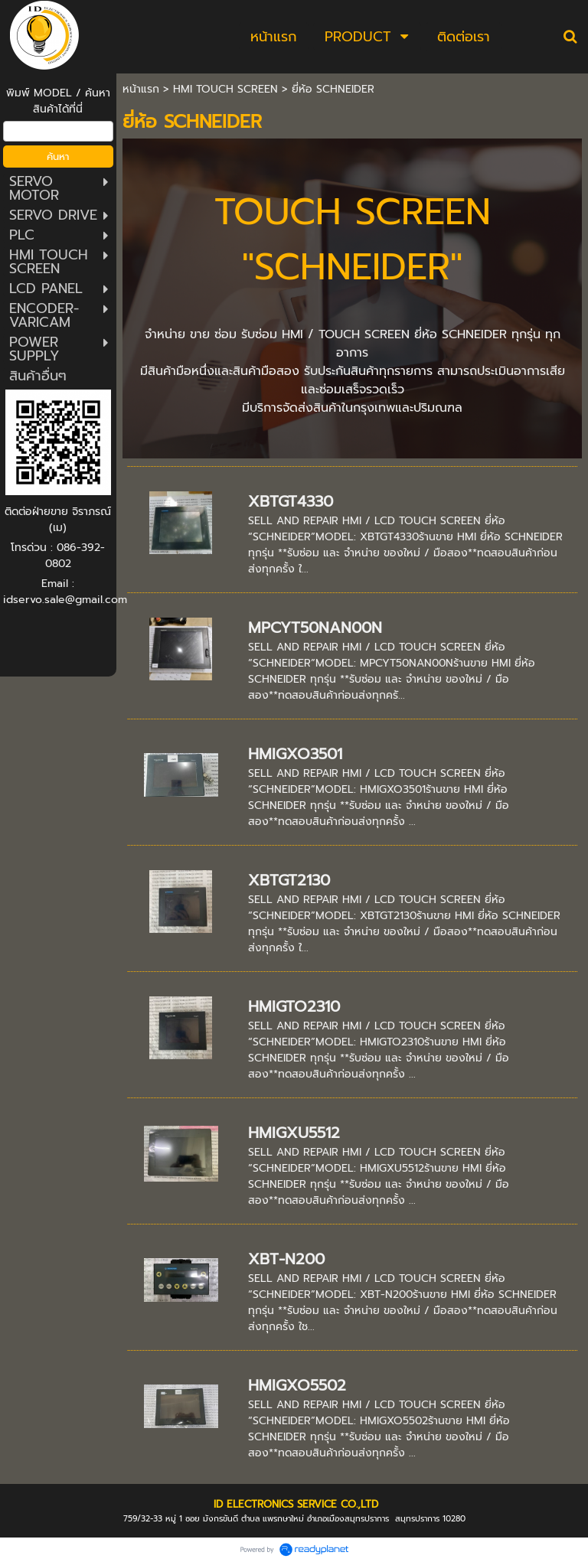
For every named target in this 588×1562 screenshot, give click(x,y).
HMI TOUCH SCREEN (225, 89)
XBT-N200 (286, 1258)
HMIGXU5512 (294, 1132)
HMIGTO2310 (294, 1006)
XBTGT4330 (290, 501)
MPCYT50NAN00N (315, 627)
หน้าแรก (140, 89)
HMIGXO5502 (297, 1385)
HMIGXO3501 (295, 753)
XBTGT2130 (289, 880)
